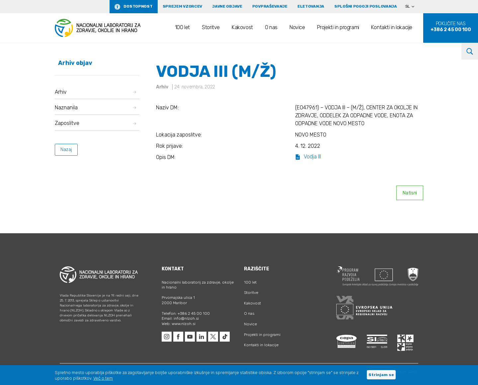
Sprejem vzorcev (182, 6)
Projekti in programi (338, 27)
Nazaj (66, 149)
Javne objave (227, 6)
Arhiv (95, 92)
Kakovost (242, 27)
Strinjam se (381, 374)
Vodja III (308, 156)
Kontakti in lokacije (391, 27)
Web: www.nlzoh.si (179, 323)
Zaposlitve (95, 123)
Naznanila (95, 107)
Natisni (410, 193)
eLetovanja (310, 6)
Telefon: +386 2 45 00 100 (186, 313)
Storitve (211, 27)
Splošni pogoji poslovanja (365, 6)
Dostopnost (137, 6)
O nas (271, 27)
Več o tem (103, 378)
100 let (182, 27)
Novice (297, 27)
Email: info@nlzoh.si (180, 318)
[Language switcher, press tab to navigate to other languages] (412, 6)
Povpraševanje (269, 6)
